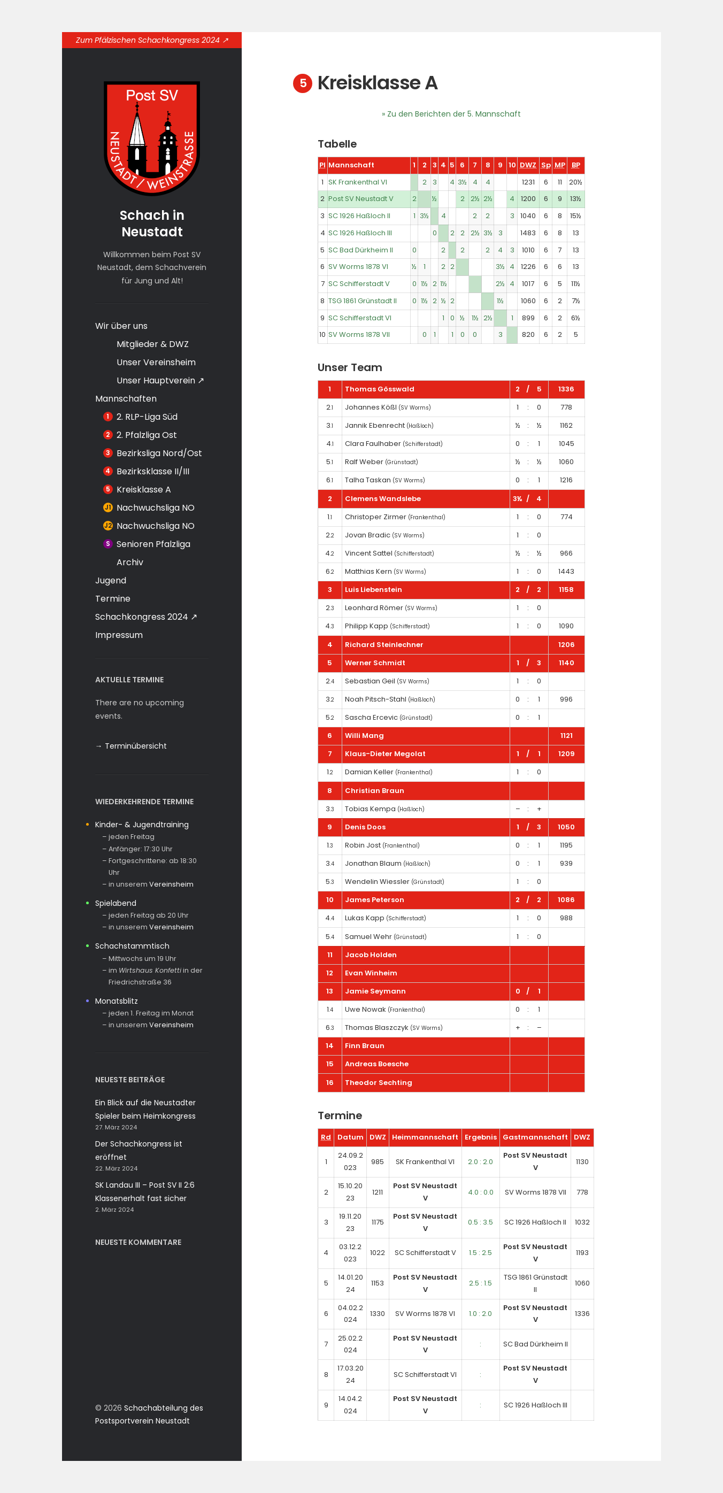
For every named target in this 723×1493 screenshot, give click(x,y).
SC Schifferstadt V (359, 284)
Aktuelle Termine (129, 679)
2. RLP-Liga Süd (147, 417)
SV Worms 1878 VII (359, 334)
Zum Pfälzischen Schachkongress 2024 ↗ (152, 40)
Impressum (119, 635)
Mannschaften (126, 399)
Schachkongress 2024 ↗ (146, 617)
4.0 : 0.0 (481, 1192)
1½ (424, 284)
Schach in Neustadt (152, 223)
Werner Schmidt (375, 663)
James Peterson (374, 900)
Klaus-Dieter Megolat (385, 754)
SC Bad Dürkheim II (360, 250)
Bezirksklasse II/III (153, 471)
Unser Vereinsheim (156, 362)
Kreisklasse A (144, 489)
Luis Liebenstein (373, 589)
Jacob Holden (371, 955)
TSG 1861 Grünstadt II (362, 301)
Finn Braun (364, 1046)
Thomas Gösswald (379, 389)
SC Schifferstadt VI (359, 318)
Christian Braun (374, 791)
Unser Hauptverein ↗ (160, 380)
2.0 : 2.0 (480, 1162)
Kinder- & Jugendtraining (142, 824)
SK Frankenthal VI (357, 182)
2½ (475, 199)
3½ (462, 182)
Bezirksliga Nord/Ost (159, 453)
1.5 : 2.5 (480, 1253)
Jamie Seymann (375, 991)
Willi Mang (364, 735)
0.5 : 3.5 (480, 1222)
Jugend (110, 580)
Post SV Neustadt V (361, 199)
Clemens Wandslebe (383, 499)
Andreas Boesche (377, 1064)
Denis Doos (365, 827)
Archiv (130, 562)
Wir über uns (121, 326)
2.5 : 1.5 (480, 1283)
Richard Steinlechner (384, 645)
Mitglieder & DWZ (153, 344)
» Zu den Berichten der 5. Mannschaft (451, 114)
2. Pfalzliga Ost (147, 435)
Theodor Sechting (378, 1083)
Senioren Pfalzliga (153, 544)
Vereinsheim (171, 884)
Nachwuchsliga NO (156, 508)
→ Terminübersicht (131, 746)
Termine (112, 598)
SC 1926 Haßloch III (360, 233)
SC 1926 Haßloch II (359, 216)
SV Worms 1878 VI (358, 266)
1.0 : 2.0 (480, 1314)
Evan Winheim (371, 973)
